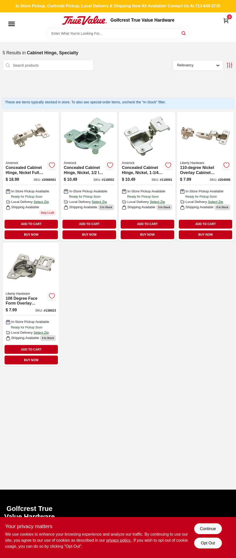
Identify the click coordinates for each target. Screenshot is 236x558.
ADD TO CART (31, 224)
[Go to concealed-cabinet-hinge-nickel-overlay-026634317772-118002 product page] (89, 176)
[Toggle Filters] (229, 65)
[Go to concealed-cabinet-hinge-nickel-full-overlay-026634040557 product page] (31, 176)
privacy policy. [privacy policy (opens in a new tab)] (118, 540)
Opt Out (208, 543)
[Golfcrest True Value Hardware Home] (84, 20)
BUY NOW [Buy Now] (31, 234)
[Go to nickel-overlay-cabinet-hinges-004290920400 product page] (205, 176)
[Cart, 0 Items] (225, 20)
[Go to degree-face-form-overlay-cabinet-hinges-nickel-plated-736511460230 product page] (31, 304)
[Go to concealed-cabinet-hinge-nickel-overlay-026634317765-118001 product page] (147, 176)
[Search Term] (118, 33)
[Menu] (11, 24)
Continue (208, 529)
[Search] (184, 33)
